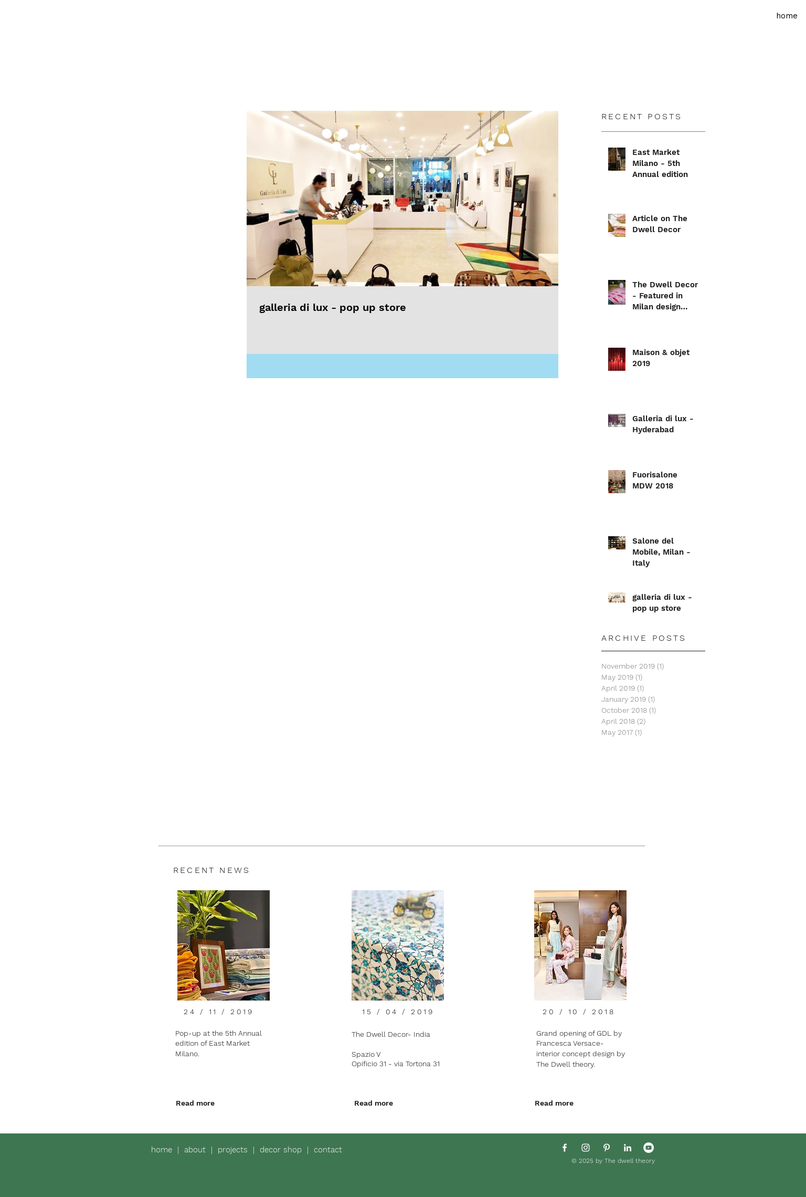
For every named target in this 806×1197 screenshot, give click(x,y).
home (164, 1149)
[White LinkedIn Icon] (627, 1147)
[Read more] (195, 1103)
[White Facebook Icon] (564, 1147)
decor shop (281, 1149)
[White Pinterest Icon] (606, 1147)
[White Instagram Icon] (585, 1147)
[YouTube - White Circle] (648, 1147)
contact (328, 1149)
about (197, 1149)
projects (235, 1149)
